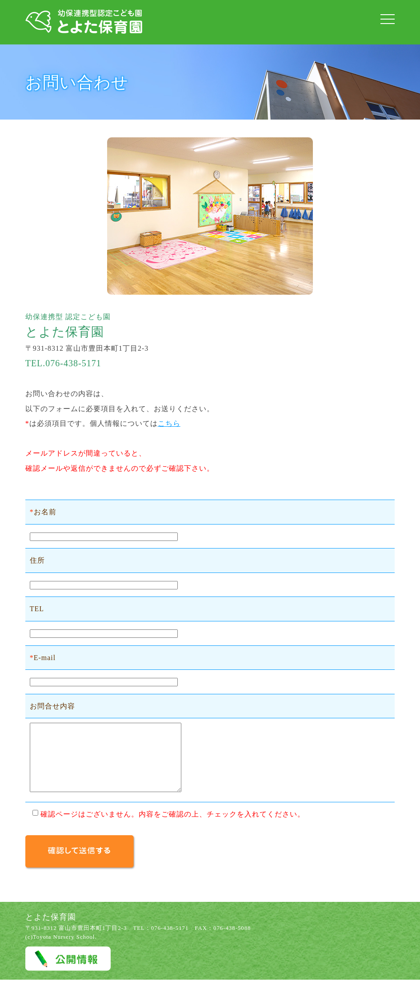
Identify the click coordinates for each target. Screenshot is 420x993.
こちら (169, 423)
